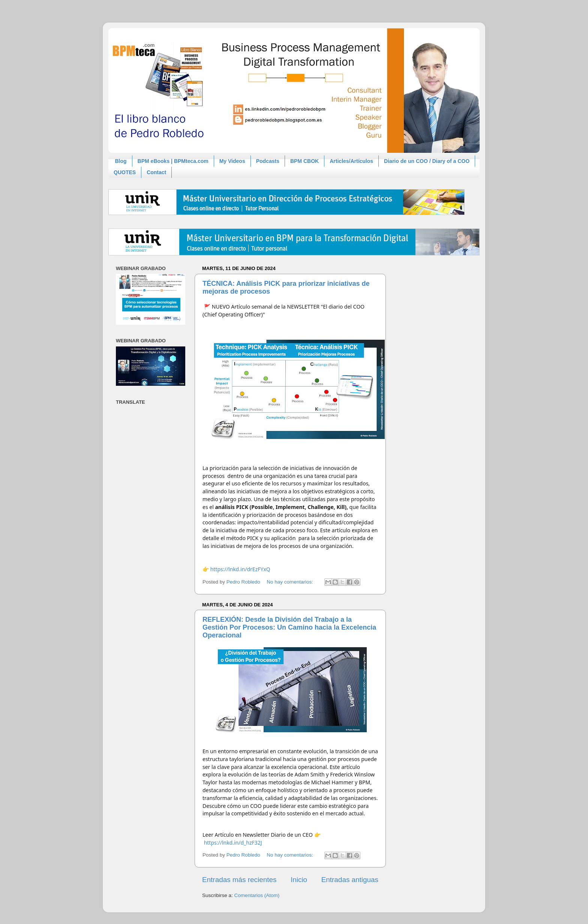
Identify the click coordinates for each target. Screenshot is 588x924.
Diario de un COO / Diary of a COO (427, 161)
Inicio (299, 880)
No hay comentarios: (291, 582)
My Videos (232, 161)
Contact (156, 172)
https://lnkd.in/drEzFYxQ (240, 569)
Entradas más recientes (239, 880)
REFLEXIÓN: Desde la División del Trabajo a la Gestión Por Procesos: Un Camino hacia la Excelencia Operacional (289, 627)
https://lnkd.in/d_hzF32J (233, 842)
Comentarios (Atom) (257, 895)
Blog (121, 161)
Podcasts (267, 161)
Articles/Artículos (351, 161)
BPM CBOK (304, 161)
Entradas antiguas (349, 880)
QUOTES (125, 172)
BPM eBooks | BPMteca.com (173, 161)
